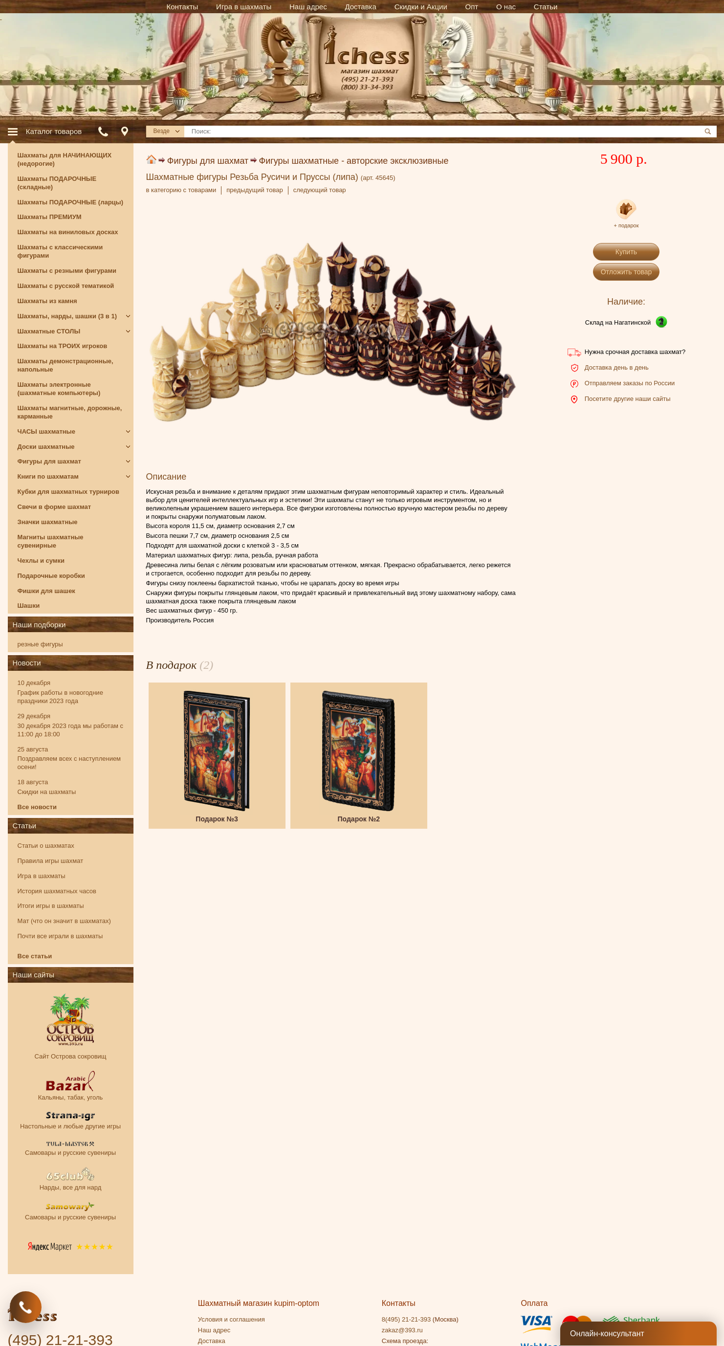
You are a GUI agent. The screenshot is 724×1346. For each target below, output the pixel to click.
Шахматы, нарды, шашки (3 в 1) (67, 316)
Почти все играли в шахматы (60, 936)
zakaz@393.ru (402, 1330)
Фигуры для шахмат (208, 161)
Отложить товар (626, 272)
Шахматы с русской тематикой (66, 285)
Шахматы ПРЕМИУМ (50, 217)
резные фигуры (40, 644)
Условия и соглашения (231, 1319)
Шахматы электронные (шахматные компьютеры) (59, 389)
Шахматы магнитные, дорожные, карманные (70, 412)
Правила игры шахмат (51, 860)
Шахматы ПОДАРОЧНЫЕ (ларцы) (71, 202)
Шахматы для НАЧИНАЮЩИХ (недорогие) (65, 159)
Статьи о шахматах (46, 845)
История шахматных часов (57, 891)
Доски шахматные (46, 446)
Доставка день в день (617, 367)
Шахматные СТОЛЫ (49, 331)
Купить (626, 252)
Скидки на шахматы (47, 791)
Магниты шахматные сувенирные (51, 541)
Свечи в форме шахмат (54, 506)
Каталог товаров (54, 131)
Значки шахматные (48, 522)
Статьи (25, 825)
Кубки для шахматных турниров (69, 491)
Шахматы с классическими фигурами (60, 251)
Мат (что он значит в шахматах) (64, 921)
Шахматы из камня (47, 301)
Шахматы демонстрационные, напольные (65, 365)
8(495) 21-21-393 (406, 1319)
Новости (27, 663)
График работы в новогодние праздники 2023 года (60, 697)
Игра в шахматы (42, 876)
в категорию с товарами (181, 190)
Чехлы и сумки (41, 560)
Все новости (37, 807)
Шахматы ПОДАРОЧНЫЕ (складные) (57, 183)
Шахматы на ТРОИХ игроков (63, 346)
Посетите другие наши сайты (628, 398)
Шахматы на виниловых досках (68, 232)
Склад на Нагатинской (618, 322)
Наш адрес (214, 1330)
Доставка (211, 1341)
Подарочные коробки (51, 575)
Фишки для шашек (46, 591)
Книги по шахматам (48, 476)
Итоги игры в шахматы (51, 905)
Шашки (29, 605)
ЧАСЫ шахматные (46, 431)
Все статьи (35, 956)
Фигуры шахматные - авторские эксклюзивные (354, 161)
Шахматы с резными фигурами (67, 270)
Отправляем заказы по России (630, 383)
